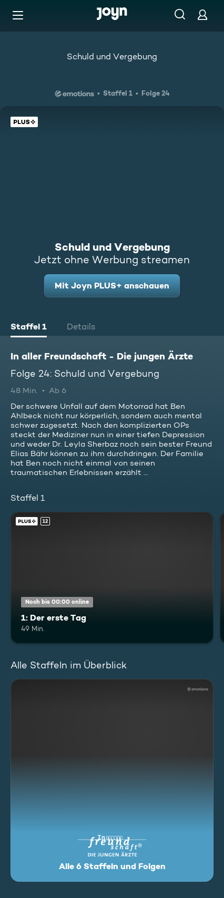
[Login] (202, 14)
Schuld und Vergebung (112, 56)
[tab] (28, 327)
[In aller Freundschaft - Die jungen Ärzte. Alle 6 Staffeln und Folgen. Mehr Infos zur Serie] (112, 780)
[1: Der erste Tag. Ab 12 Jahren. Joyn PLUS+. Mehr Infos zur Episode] (112, 578)
